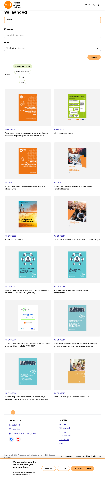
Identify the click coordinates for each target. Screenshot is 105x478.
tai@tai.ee (16, 429)
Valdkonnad (64, 428)
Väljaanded (64, 440)
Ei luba (63, 468)
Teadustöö (64, 432)
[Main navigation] (98, 5)
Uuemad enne (23, 66)
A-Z (22, 77)
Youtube (18, 439)
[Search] (94, 5)
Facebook (11, 439)
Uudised (63, 424)
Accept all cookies (82, 468)
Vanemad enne (22, 72)
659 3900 (16, 425)
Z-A (22, 82)
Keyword (9, 29)
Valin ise (48, 468)
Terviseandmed (66, 436)
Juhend (9, 19)
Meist (61, 443)
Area (6, 42)
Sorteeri (7, 74)
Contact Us (15, 420)
